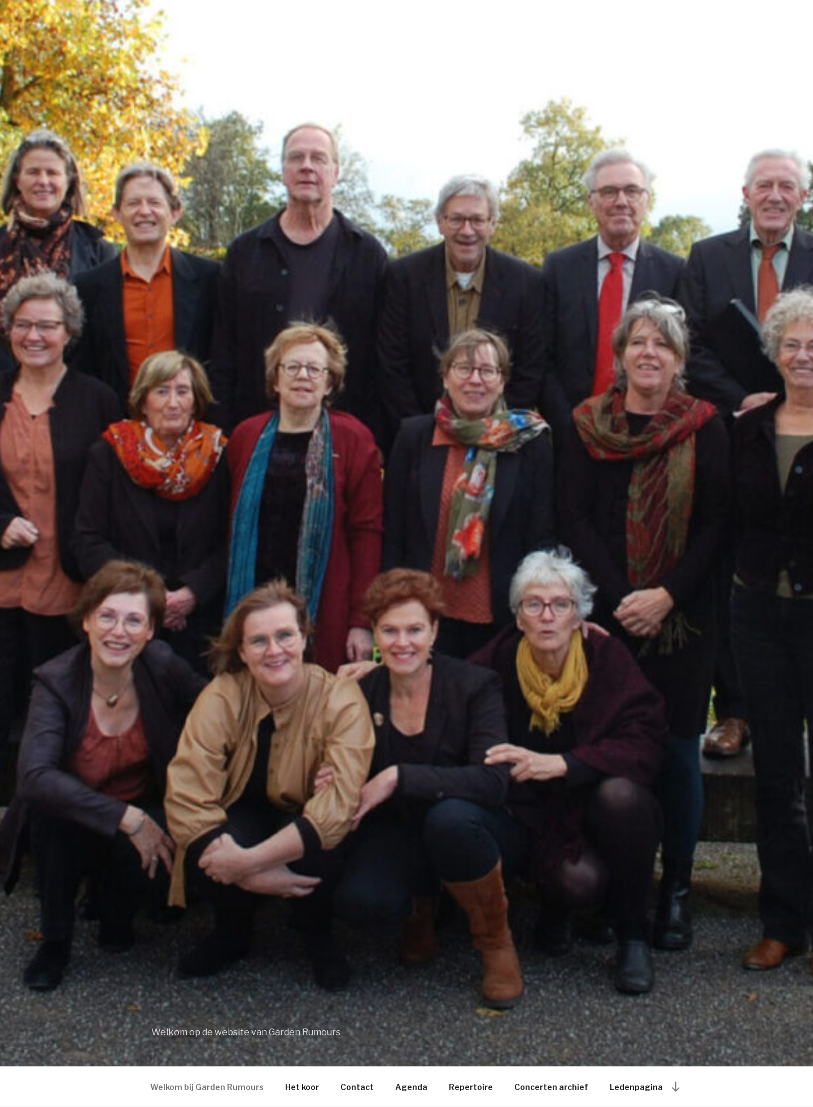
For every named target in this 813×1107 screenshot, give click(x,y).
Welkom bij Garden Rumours (207, 1087)
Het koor (302, 1087)
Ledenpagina (636, 1087)
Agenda (411, 1087)
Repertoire (471, 1087)
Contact (357, 1087)
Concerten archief (551, 1087)
